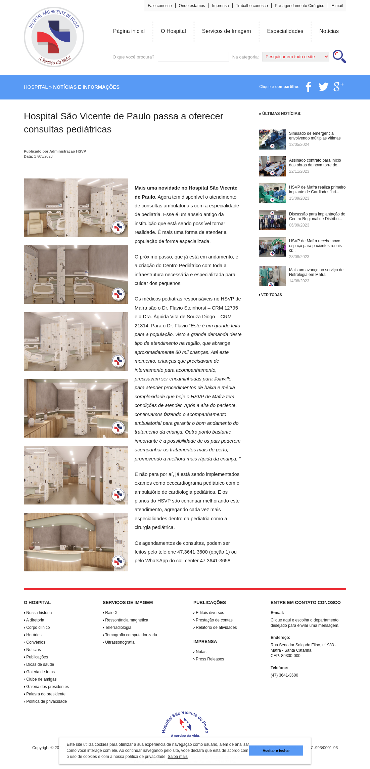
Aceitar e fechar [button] (276, 750)
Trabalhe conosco (252, 5)
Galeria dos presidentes (46, 686)
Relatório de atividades (215, 627)
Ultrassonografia (119, 642)
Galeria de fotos (39, 672)
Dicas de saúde (39, 664)
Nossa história (38, 612)
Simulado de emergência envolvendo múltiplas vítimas (314, 135)
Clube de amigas (40, 679)
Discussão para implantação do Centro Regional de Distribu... (317, 216)
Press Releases (208, 659)
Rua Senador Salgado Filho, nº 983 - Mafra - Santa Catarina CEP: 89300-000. (303, 650)
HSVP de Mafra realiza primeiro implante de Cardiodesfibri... (317, 189)
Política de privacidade (45, 701)
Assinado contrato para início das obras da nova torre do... (315, 162)
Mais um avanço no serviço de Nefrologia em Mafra (316, 272)
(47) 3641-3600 (284, 675)
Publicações (36, 657)
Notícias (32, 649)
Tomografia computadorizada (130, 635)
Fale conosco (160, 5)
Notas (199, 651)
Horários (33, 635)
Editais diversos (208, 612)
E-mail (337, 5)
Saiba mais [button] (177, 756)
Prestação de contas (213, 620)
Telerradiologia (117, 627)
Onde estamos (192, 5)
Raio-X (110, 612)
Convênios (34, 642)
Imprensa (220, 5)
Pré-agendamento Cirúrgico (299, 5)
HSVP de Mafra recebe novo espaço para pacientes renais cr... (315, 246)
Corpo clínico (37, 627)
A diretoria (34, 620)
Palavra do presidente (44, 694)
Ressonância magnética (125, 620)
